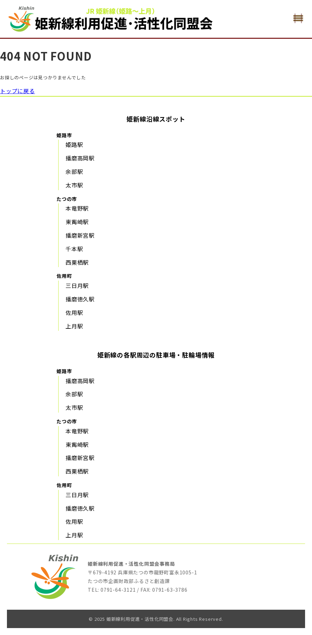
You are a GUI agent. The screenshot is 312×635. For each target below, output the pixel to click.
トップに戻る (17, 91)
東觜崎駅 (77, 222)
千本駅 (74, 249)
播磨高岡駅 (80, 158)
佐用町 (64, 275)
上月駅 (74, 326)
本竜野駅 (77, 208)
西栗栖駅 (77, 262)
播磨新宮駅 (80, 235)
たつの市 (67, 198)
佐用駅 (74, 312)
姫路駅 (74, 144)
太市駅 (74, 185)
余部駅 (74, 171)
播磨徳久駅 (80, 299)
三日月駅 (77, 285)
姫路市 (64, 135)
